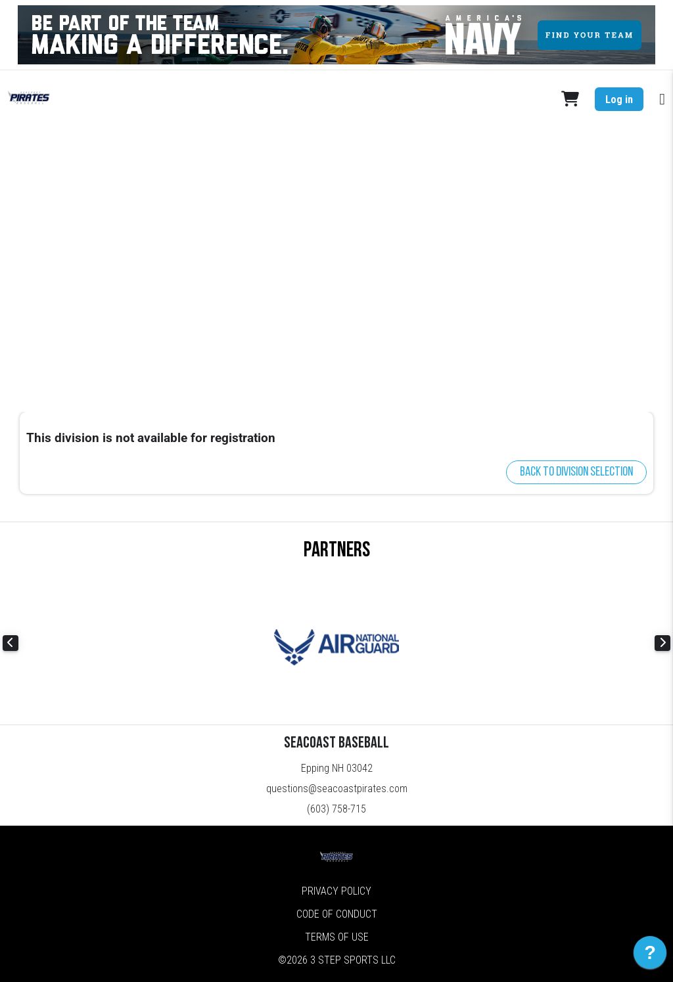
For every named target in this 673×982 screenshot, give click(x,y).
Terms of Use (337, 937)
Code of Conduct (336, 914)
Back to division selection (576, 472)
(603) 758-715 (336, 809)
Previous (10, 643)
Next (662, 643)
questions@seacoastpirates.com (336, 788)
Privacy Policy (336, 891)
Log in (619, 99)
